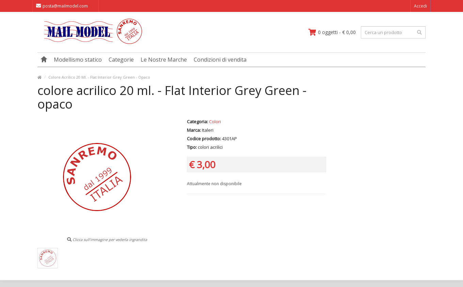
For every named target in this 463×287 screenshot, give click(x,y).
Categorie (121, 59)
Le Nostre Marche (164, 59)
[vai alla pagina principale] (89, 42)
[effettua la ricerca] (419, 32)
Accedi (420, 6)
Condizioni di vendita (220, 59)
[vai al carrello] (332, 32)
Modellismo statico (78, 59)
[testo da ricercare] (393, 32)
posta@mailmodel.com (62, 6)
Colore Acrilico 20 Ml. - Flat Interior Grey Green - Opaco (99, 77)
